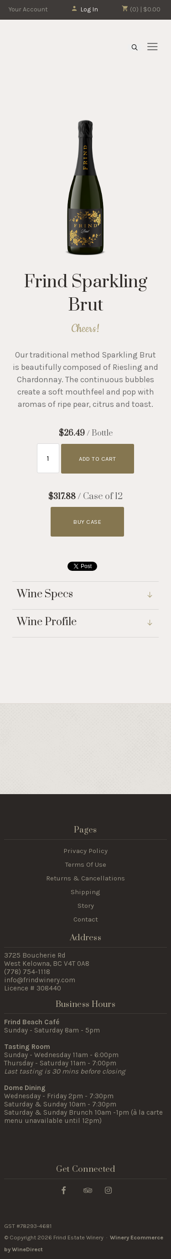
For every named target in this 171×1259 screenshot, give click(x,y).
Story (86, 905)
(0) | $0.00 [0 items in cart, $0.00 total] (141, 9)
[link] (85, 623)
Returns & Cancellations (85, 878)
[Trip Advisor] (88, 1190)
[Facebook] (63, 1190)
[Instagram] (108, 1190)
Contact (85, 919)
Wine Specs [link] (45, 595)
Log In (84, 9)
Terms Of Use (85, 864)
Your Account (28, 9)
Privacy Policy (85, 851)
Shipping (85, 892)
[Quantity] (48, 458)
